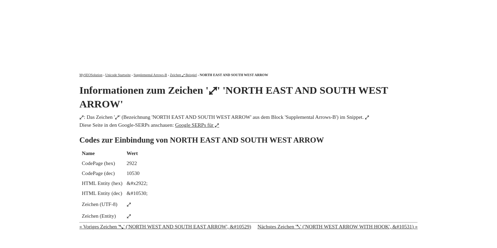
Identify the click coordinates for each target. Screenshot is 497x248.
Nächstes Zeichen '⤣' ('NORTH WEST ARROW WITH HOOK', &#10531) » (337, 226)
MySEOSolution (91, 75)
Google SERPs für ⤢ (197, 125)
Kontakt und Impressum (382, 6)
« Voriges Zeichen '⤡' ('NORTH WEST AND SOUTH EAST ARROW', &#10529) (165, 226)
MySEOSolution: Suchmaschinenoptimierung (160, 31)
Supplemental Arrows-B (150, 75)
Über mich (329, 6)
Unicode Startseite (118, 75)
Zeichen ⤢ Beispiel (183, 75)
